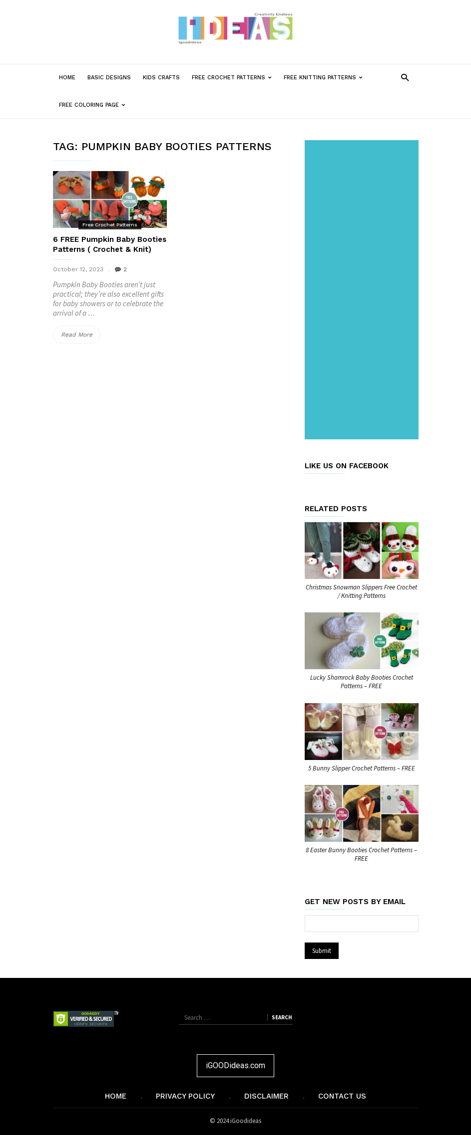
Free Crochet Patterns (235, 77)
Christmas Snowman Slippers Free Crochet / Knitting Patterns (361, 591)
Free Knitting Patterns (326, 77)
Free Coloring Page (95, 105)
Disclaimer (266, 1096)
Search (281, 1017)
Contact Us (342, 1096)
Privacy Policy (185, 1096)
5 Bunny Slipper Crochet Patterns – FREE (361, 768)
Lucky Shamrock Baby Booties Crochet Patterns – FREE (361, 681)
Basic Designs (109, 77)
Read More (80, 335)
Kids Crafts (161, 77)
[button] (405, 77)
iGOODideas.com (235, 1065)
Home (67, 77)
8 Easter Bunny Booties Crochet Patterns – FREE (361, 854)
